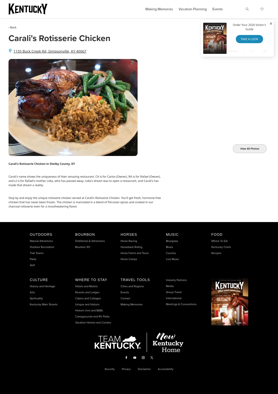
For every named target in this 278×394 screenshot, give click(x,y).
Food (217, 234)
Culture (39, 280)
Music (172, 234)
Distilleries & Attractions (90, 241)
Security (110, 369)
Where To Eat (219, 241)
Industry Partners (176, 280)
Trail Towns (36, 253)
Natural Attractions (41, 241)
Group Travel (174, 292)
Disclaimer (144, 369)
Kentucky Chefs (221, 247)
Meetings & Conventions (181, 304)
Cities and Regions (132, 286)
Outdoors (41, 234)
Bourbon (85, 234)
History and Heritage (43, 286)
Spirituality (37, 298)
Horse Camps (129, 259)
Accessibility (165, 369)
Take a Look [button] (249, 39)
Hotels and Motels (86, 286)
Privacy (126, 369)
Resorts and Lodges (87, 292)
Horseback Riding (131, 247)
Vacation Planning (193, 9)
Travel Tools (135, 280)
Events (217, 9)
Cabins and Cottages (88, 298)
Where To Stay (91, 280)
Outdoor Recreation (42, 247)
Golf (32, 265)
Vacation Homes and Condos (93, 322)
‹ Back (12, 27)
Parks (33, 259)
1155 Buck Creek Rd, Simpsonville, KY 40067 (49, 51)
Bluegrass (172, 241)
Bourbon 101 (82, 247)
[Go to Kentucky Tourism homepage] (28, 9)
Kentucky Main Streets (43, 304)
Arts (32, 292)
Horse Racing (129, 241)
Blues (169, 247)
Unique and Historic (87, 304)
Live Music (172, 259)
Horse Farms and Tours (135, 253)
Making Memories (159, 9)
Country (171, 253)
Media (170, 286)
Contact (125, 298)
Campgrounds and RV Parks (92, 316)
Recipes (216, 253)
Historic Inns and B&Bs (89, 310)
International (174, 298)
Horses (129, 234)
